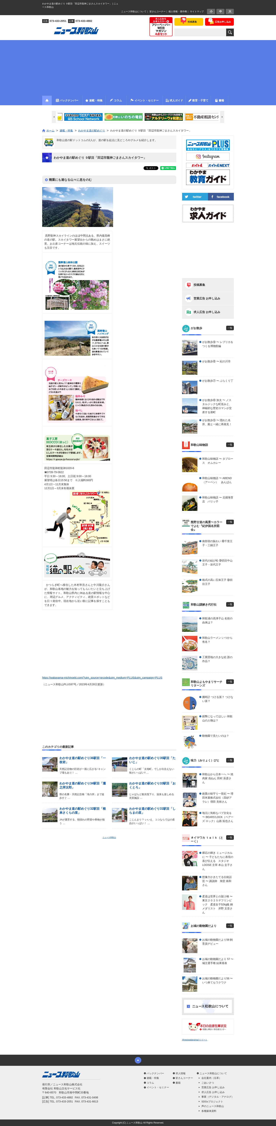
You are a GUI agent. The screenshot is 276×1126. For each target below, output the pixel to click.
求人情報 (181, 1073)
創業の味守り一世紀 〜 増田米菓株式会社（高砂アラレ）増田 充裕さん (217, 797)
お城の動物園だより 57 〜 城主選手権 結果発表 (217, 961)
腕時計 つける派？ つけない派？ (217, 699)
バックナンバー (155, 1073)
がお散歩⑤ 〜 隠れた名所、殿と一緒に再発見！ (217, 422)
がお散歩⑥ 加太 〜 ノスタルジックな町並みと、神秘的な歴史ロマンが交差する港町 (217, 406)
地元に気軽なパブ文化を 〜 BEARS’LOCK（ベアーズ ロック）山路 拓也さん (217, 817)
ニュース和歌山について (133, 11)
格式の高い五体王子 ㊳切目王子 (217, 581)
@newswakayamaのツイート (194, 1040)
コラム (150, 1082)
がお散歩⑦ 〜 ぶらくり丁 (217, 380)
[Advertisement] (138, 67)
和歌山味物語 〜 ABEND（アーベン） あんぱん (217, 480)
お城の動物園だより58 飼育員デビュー (217, 941)
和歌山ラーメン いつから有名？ (217, 639)
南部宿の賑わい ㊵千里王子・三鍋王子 (217, 543)
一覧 (230, 328)
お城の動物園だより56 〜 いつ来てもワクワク (217, 980)
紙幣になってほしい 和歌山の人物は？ (217, 718)
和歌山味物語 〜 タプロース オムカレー (217, 460)
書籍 (178, 1082)
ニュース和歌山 (109, 837)
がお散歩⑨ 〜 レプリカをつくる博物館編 (217, 344)
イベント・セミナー (158, 1087)
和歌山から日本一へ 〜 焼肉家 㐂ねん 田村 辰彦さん (217, 778)
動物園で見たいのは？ (215, 735)
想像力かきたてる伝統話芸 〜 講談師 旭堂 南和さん (217, 881)
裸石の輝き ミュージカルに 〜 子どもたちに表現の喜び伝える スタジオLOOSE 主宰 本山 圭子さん (217, 860)
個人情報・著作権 (177, 11)
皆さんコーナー (158, 11)
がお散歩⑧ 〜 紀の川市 (216, 361)
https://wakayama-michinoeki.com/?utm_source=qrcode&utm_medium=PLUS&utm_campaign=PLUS (102, 677)
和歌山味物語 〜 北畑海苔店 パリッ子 (217, 499)
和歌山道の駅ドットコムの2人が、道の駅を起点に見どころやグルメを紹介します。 (107, 140)
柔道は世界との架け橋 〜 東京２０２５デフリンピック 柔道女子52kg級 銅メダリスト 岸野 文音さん (218, 904)
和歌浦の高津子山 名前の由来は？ (217, 620)
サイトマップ (197, 11)
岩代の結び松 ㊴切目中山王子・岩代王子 (217, 562)
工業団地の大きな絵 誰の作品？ (217, 659)
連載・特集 (153, 1078)
